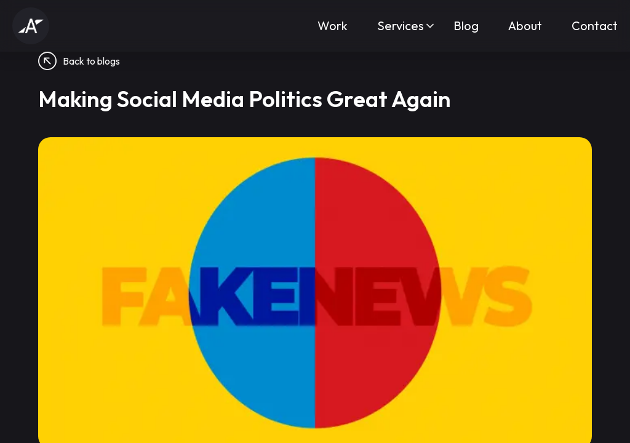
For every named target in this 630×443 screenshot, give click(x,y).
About (525, 25)
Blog (466, 25)
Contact (595, 25)
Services (400, 25)
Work (332, 25)
